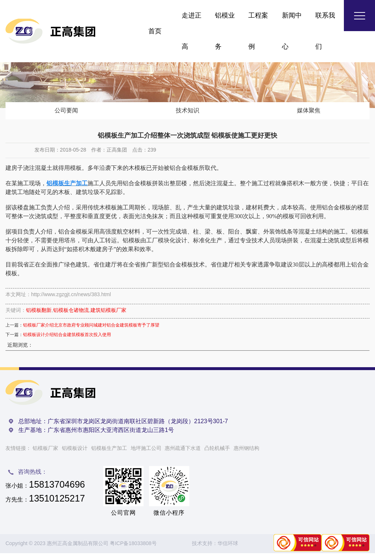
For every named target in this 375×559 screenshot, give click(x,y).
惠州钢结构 (246, 454)
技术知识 (187, 113)
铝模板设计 (75, 454)
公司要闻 (66, 113)
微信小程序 (169, 518)
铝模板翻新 (39, 316)
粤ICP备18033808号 (133, 549)
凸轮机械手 (217, 454)
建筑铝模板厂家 (108, 316)
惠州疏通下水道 (183, 454)
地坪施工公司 (146, 454)
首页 (154, 31)
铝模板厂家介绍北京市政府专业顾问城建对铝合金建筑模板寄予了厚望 (91, 331)
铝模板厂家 (45, 454)
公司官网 (123, 518)
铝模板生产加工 (109, 454)
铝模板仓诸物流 (71, 316)
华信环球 (228, 549)
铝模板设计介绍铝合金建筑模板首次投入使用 (67, 340)
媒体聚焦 (309, 113)
